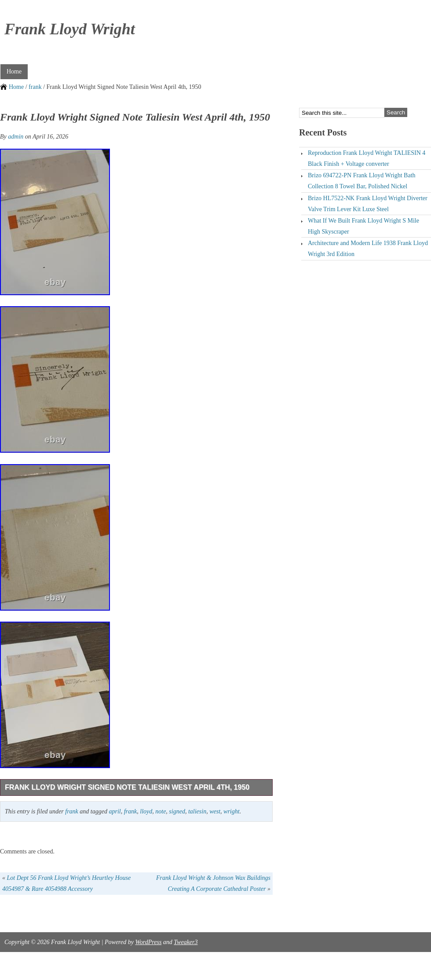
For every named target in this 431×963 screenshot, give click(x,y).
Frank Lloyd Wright (69, 29)
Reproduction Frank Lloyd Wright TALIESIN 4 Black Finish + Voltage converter (366, 158)
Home (14, 71)
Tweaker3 (185, 942)
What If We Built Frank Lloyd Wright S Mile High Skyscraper (363, 226)
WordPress (148, 942)
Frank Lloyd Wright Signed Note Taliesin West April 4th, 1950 (127, 787)
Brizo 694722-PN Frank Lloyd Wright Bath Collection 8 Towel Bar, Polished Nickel (362, 181)
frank (35, 87)
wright (231, 811)
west (214, 811)
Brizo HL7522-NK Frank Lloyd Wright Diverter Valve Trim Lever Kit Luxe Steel (367, 203)
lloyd (146, 811)
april (115, 811)
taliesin (197, 811)
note (160, 811)
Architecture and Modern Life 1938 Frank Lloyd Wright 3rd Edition (368, 248)
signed (177, 811)
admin (15, 136)
